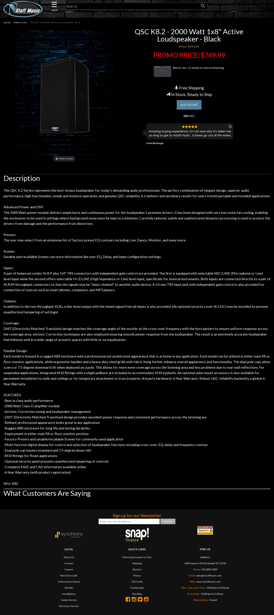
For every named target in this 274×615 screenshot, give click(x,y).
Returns (137, 569)
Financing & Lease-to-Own (137, 557)
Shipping (137, 563)
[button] (145, 135)
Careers (68, 569)
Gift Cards (137, 581)
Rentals (69, 587)
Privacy (137, 575)
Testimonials (137, 587)
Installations (69, 593)
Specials (7, 22)
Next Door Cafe (68, 575)
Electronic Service (69, 606)
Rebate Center (20, 22)
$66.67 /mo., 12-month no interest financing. (189, 71)
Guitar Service (69, 599)
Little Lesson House (69, 581)
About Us (69, 557)
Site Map (137, 593)
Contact (68, 563)
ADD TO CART (189, 105)
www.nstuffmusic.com (208, 581)
